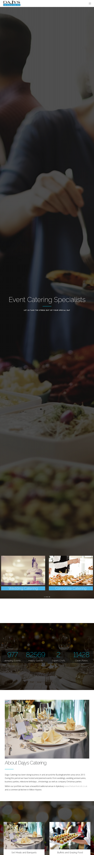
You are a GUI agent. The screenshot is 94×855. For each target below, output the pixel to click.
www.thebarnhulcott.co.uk (76, 786)
